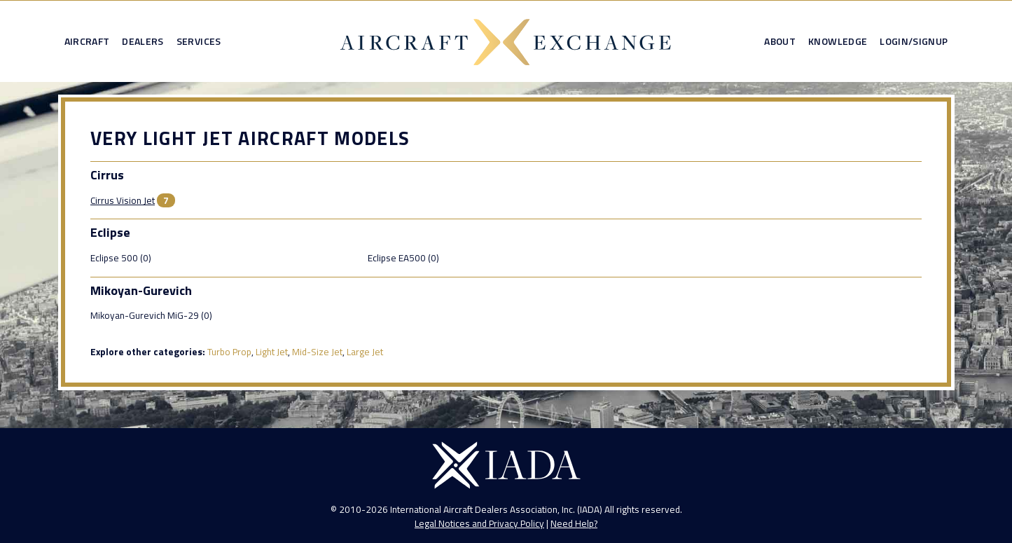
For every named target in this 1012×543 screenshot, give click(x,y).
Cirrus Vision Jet (122, 200)
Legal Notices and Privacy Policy (479, 523)
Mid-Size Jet (317, 352)
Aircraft (87, 41)
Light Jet (272, 352)
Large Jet (365, 352)
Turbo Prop (229, 352)
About (780, 41)
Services (198, 41)
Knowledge (837, 41)
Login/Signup (914, 41)
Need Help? (573, 523)
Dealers (142, 41)
